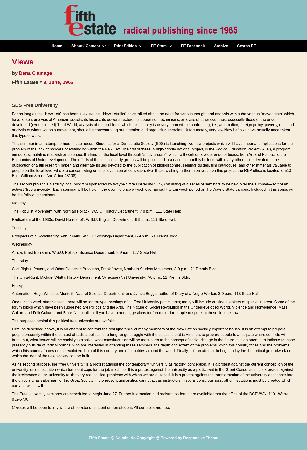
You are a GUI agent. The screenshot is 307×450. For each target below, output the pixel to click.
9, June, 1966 (58, 82)
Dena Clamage (35, 73)
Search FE (246, 46)
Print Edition (129, 45)
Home (57, 46)
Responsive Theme (200, 438)
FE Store (162, 45)
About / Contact (89, 45)
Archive (221, 46)
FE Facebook (193, 46)
